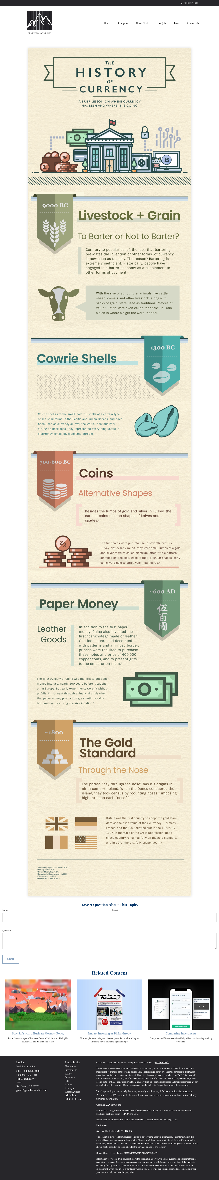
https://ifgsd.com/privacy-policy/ (141, 1152)
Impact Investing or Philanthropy (109, 1033)
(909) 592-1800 (189, 3)
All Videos (70, 1095)
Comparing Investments (180, 1033)
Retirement (71, 1066)
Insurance (70, 1077)
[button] (123, 23)
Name (5, 910)
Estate (68, 1073)
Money (68, 1084)
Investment (71, 1070)
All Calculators (73, 1099)
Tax (67, 1080)
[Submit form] (10, 959)
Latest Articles (72, 1091)
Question (7, 930)
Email (115, 910)
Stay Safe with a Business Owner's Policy (38, 1033)
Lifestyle (69, 1088)
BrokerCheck (162, 1062)
